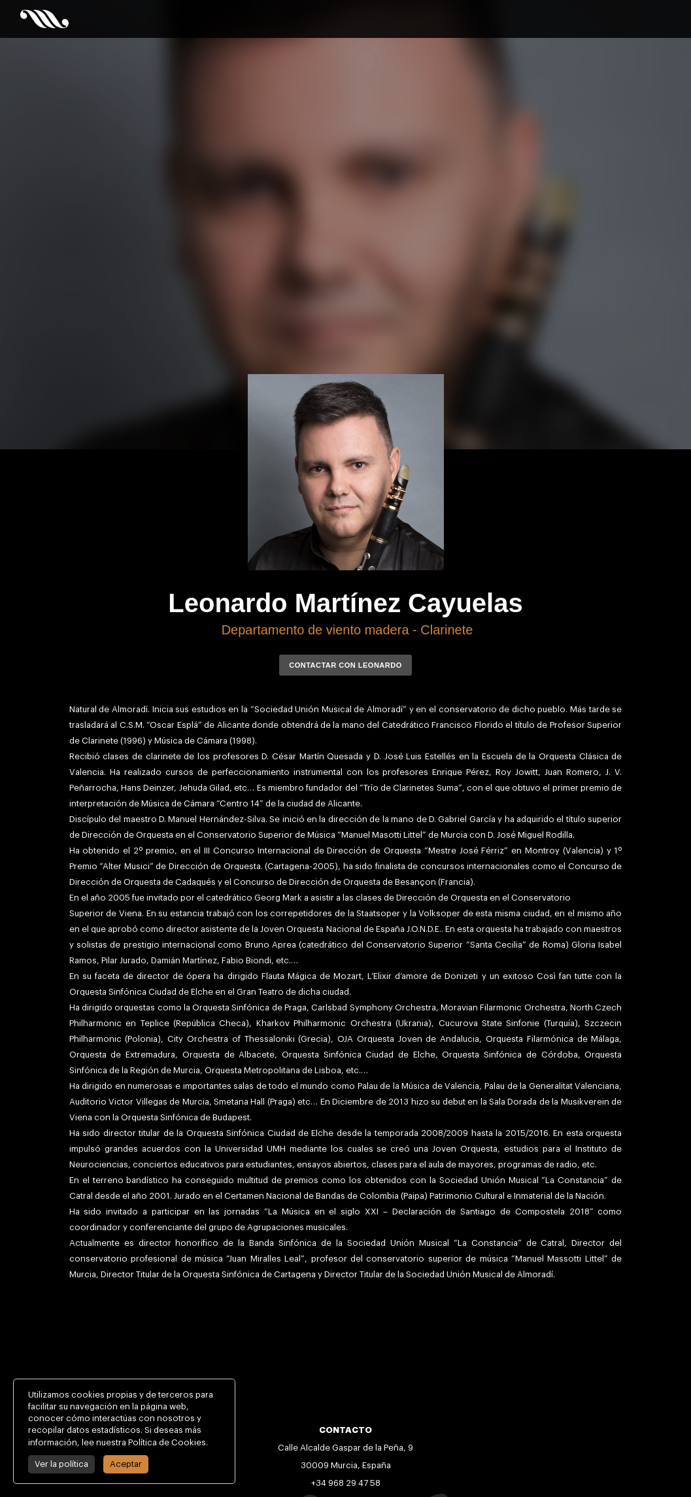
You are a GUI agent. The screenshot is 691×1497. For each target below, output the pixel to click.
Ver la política (58, 1464)
